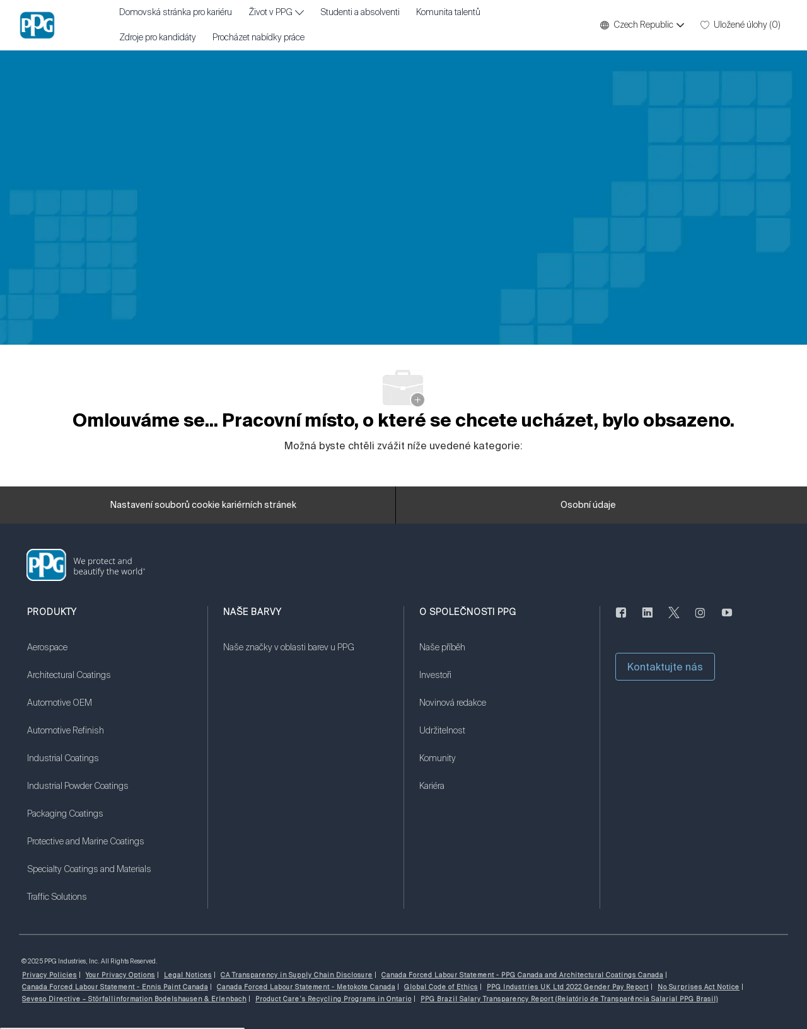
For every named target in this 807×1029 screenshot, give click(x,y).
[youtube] (727, 620)
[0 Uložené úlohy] (740, 25)
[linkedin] (647, 620)
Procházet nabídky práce (258, 37)
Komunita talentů (448, 12)
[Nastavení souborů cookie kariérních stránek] (203, 505)
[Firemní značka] (37, 25)
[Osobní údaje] (588, 505)
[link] (109, 655)
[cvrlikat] (674, 620)
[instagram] (700, 620)
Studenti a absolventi (360, 12)
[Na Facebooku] (621, 620)
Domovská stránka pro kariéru (175, 12)
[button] (641, 25)
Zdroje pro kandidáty (157, 37)
